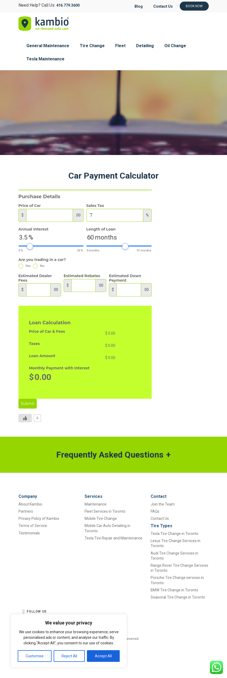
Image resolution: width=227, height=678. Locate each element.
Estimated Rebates (82, 276)
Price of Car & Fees (47, 331)
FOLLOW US (35, 611)
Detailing (145, 45)
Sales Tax (95, 205)
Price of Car (29, 205)
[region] (69, 640)
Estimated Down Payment (125, 278)
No (38, 266)
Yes (24, 266)
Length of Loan (101, 229)
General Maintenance (47, 45)
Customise (35, 656)
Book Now (194, 6)
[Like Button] (25, 418)
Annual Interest (33, 229)
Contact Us (163, 6)
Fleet (120, 45)
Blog (138, 6)
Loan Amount (42, 356)
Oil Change (175, 45)
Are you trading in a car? (42, 260)
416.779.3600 (68, 5)
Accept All (103, 656)
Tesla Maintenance (45, 58)
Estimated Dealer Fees (35, 278)
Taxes (34, 344)
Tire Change (92, 45)
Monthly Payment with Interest (59, 368)
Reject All (69, 656)
